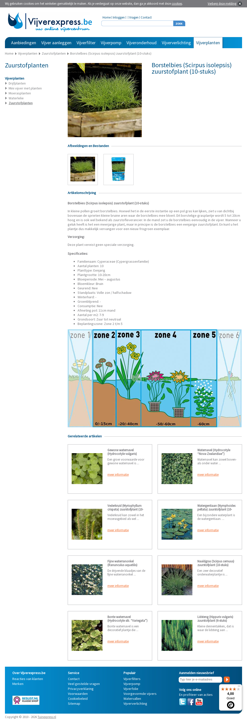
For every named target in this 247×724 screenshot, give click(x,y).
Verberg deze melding (222, 3)
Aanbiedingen (23, 42)
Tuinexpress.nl (47, 717)
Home (107, 17)
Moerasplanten (20, 93)
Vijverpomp (111, 42)
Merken (17, 683)
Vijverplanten (208, 42)
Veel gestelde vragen (84, 683)
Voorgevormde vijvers (140, 693)
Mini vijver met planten (25, 88)
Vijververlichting (176, 42)
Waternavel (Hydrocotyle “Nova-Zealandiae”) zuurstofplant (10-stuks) (213, 454)
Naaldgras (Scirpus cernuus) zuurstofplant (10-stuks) (215, 563)
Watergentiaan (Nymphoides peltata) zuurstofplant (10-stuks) (216, 509)
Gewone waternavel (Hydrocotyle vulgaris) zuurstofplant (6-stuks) (122, 454)
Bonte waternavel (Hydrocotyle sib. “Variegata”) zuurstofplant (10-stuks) (127, 620)
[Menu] (239, 687)
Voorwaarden (78, 693)
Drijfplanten (17, 83)
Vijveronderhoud (141, 42)
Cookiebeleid (78, 698)
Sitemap (74, 703)
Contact (146, 17)
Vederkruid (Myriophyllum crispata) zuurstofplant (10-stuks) (125, 509)
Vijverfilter (86, 42)
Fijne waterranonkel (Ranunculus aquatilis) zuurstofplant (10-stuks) (123, 565)
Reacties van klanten (27, 679)
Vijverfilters (132, 679)
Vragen (134, 17)
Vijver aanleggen (56, 42)
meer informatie (118, 474)
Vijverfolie (131, 688)
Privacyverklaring (81, 688)
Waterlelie (16, 98)
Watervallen (132, 698)
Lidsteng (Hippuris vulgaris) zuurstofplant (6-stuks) (215, 619)
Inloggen (119, 17)
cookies (177, 3)
